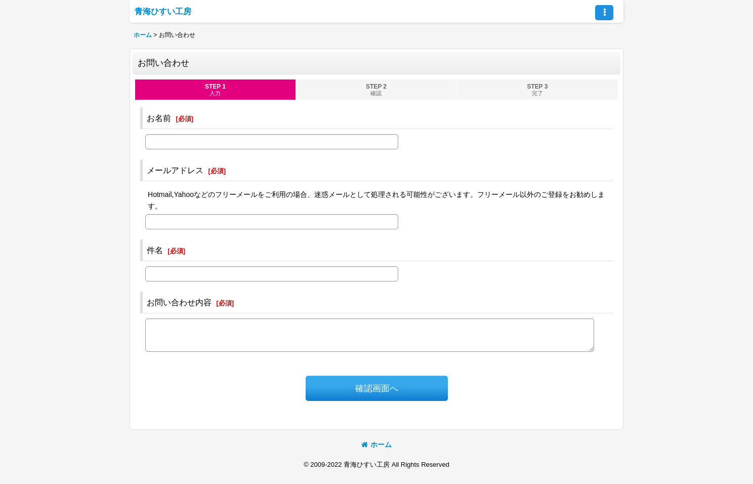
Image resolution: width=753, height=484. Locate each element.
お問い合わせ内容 (179, 302)
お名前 (159, 118)
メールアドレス (175, 170)
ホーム (376, 444)
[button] (604, 12)
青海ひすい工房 (163, 11)
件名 (155, 250)
